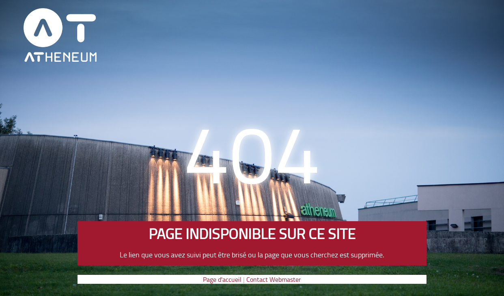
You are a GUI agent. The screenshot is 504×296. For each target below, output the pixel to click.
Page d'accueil (222, 279)
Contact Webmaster (273, 279)
